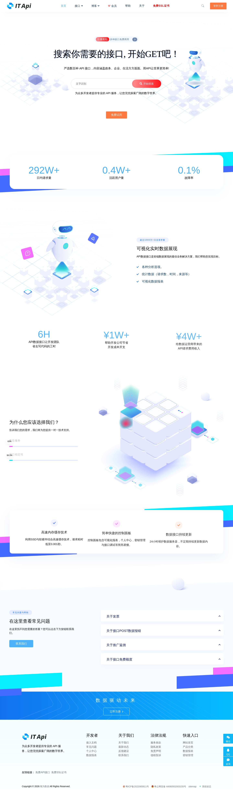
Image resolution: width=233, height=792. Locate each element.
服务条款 (156, 742)
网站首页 (188, 742)
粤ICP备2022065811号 (136, 786)
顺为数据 (44, 786)
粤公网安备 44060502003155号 (168, 786)
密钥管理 (188, 755)
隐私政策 (156, 746)
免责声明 (156, 751)
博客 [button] (95, 6)
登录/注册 (218, 6)
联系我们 (123, 755)
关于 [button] (142, 5)
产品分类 (188, 746)
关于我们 (123, 742)
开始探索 (146, 83)
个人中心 (91, 751)
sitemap (192, 786)
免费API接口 (42, 772)
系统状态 (205, 786)
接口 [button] (79, 6)
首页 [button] (63, 5)
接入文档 (91, 742)
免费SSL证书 (59, 772)
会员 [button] (112, 6)
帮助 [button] (128, 5)
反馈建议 (123, 751)
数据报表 (91, 755)
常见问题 (91, 746)
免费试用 (116, 114)
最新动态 (123, 746)
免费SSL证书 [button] (161, 5)
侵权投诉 (156, 755)
